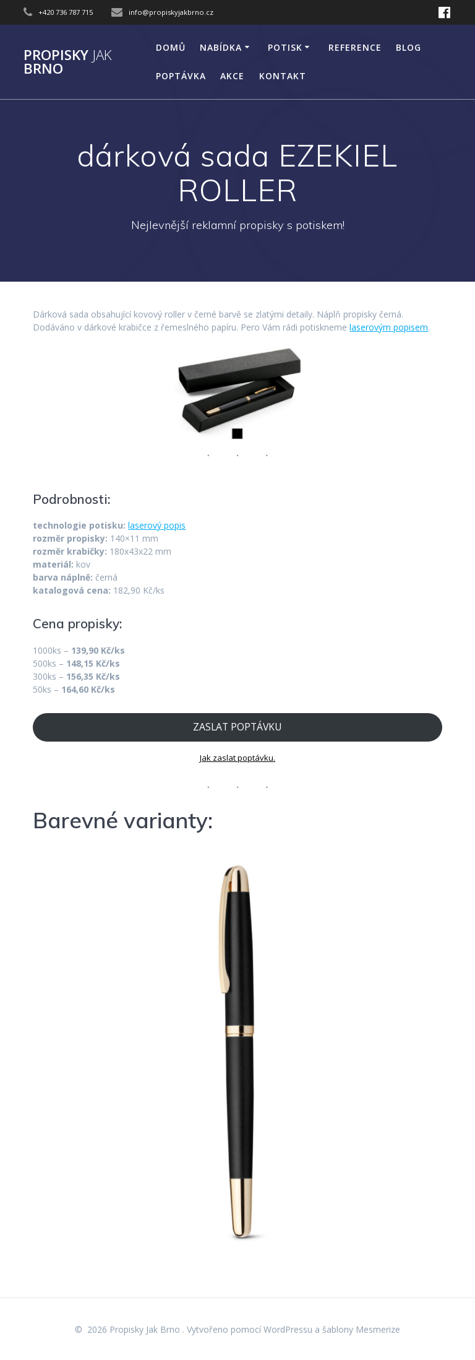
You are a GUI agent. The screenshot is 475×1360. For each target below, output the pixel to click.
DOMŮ (171, 47)
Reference (355, 47)
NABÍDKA (221, 47)
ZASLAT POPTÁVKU (237, 727)
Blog (408, 47)
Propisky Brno (68, 62)
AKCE (232, 76)
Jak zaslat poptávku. (237, 757)
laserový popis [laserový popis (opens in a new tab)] (157, 525)
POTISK (285, 47)
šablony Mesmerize (361, 1329)
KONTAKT (282, 76)
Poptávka (181, 76)
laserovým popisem (388, 327)
